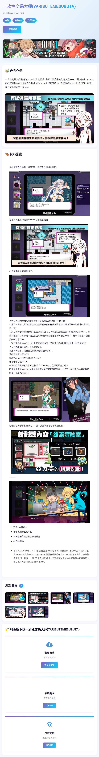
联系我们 (49, 745)
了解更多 (49, 705)
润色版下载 (49, 665)
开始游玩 (13, 29)
